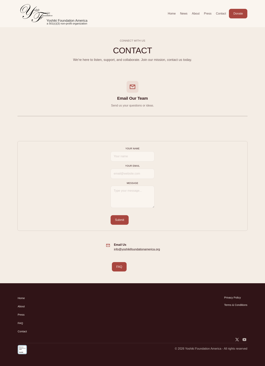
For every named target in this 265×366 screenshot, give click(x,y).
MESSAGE (132, 183)
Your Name (132, 148)
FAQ (119, 266)
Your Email (132, 166)
